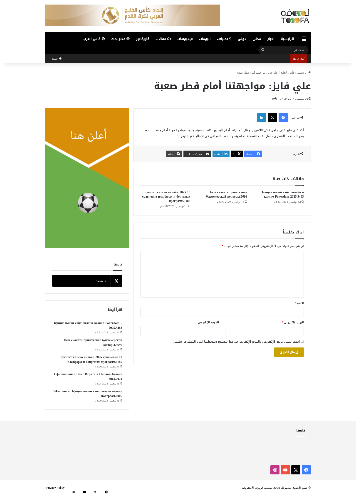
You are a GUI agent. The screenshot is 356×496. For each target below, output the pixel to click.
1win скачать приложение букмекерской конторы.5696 (226, 194)
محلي (256, 39)
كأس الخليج (287, 72)
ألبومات (205, 39)
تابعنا (300, 430)
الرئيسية (287, 39)
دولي (242, 39)
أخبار (270, 39)
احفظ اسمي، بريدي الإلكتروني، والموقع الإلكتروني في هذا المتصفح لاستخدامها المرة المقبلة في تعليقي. (236, 341)
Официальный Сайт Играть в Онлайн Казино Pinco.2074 (88, 376)
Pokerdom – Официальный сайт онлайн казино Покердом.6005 (87, 393)
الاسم (299, 303)
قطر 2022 (120, 39)
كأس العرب (94, 39)
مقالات (163, 39)
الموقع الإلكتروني (208, 322)
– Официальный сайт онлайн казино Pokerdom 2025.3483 (282, 194)
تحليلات (224, 39)
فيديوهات (185, 39)
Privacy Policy (55, 487)
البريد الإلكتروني (293, 322)
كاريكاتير (142, 39)
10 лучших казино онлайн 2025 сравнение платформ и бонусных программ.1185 (166, 196)
